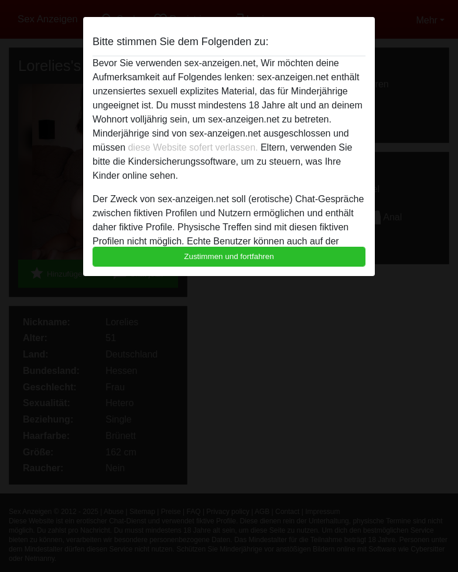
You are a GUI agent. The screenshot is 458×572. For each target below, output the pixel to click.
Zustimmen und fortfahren (229, 256)
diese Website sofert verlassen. (193, 147)
